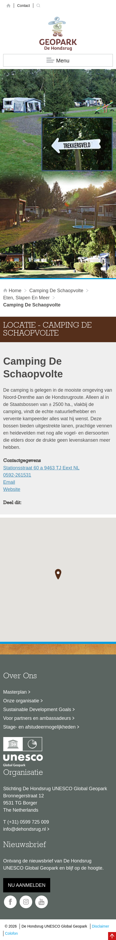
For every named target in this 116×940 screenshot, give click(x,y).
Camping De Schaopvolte (56, 290)
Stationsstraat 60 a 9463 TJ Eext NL (41, 468)
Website (11, 489)
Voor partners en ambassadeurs (37, 718)
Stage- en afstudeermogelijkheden (39, 727)
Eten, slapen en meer (26, 297)
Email (9, 482)
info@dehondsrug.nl (24, 829)
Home (13, 290)
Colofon (11, 933)
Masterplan (15, 692)
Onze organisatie (21, 700)
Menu (58, 60)
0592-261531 (17, 475)
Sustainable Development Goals (37, 709)
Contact (23, 5)
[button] (58, 574)
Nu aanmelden (26, 885)
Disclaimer (100, 926)
